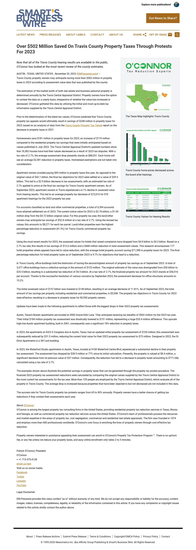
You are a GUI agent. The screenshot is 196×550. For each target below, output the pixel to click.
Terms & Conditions (100, 536)
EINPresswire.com (87, 73)
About (29, 536)
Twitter (20, 476)
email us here (24, 463)
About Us (116, 34)
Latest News (26, 34)
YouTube (21, 485)
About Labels (75, 34)
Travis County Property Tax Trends (83, 125)
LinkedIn (21, 481)
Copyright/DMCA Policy (127, 536)
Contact (97, 34)
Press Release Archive (48, 536)
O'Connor (29, 405)
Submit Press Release (74, 536)
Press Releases (50, 34)
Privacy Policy (150, 536)
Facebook (22, 472)
